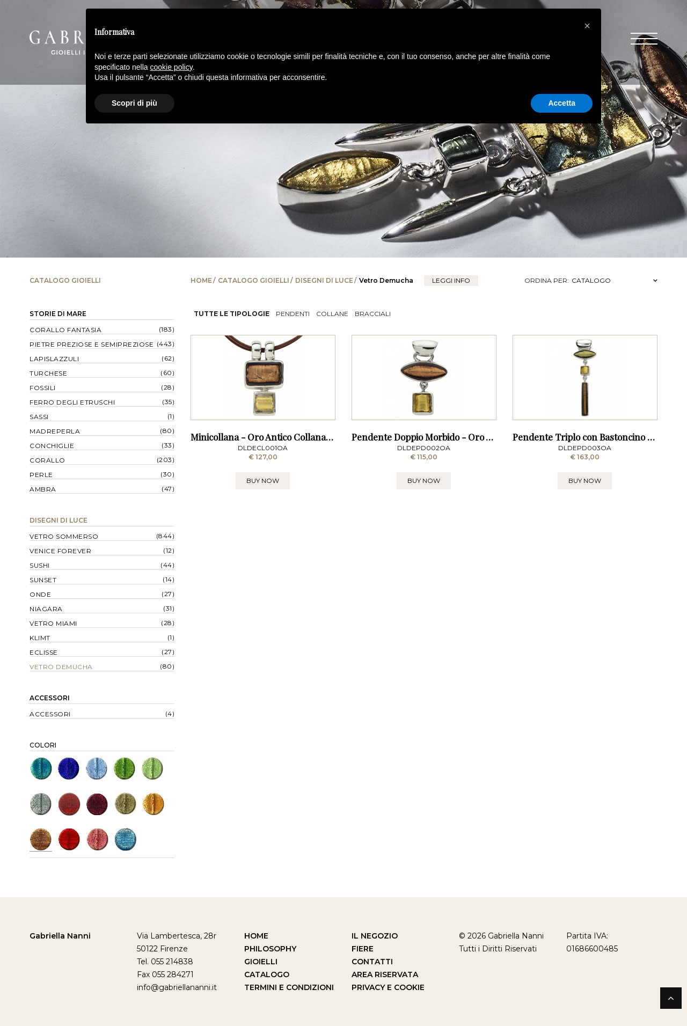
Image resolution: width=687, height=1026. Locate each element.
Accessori (50, 698)
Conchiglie (52, 446)
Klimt (40, 638)
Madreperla (55, 431)
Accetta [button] (561, 103)
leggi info (451, 280)
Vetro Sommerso (64, 536)
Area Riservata (385, 974)
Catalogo (266, 974)
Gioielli (260, 961)
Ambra (43, 489)
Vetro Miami (53, 623)
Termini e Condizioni (289, 987)
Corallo (47, 460)
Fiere (363, 949)
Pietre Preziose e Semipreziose (92, 344)
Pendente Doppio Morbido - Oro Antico (432, 496)
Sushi (40, 565)
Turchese (48, 373)
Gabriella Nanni (60, 936)
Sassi (39, 417)
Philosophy (270, 949)
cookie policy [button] (171, 67)
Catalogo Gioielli (253, 280)
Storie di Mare (58, 314)
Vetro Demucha (61, 667)
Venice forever (60, 551)
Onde (40, 594)
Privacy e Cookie (388, 987)
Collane (332, 314)
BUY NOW (262, 540)
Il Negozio (375, 936)
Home (201, 280)
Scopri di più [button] (134, 103)
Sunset (43, 580)
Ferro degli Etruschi (72, 402)
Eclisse (44, 652)
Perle (41, 475)
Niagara (46, 609)
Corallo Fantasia (65, 330)
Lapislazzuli (54, 359)
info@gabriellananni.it (177, 987)
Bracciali (373, 314)
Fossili (43, 388)
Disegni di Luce (324, 280)
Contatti (372, 961)
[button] (587, 25)
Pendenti (293, 314)
